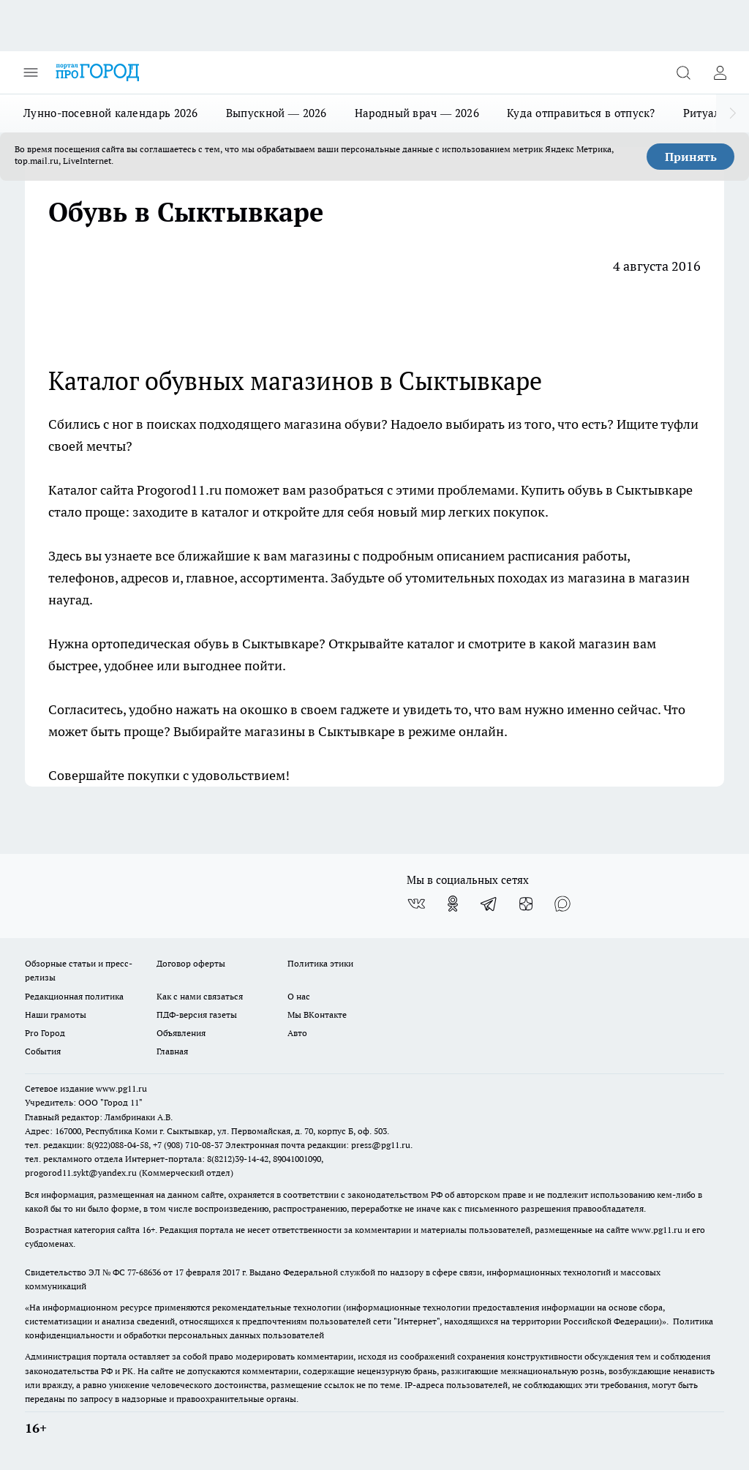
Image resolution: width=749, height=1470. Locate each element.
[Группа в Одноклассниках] (452, 903)
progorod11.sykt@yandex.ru (81, 1172)
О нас (298, 996)
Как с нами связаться (200, 996)
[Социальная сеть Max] (562, 903)
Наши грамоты (55, 1014)
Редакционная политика (74, 996)
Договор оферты (191, 963)
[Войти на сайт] (719, 72)
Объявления (181, 1032)
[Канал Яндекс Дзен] (526, 903)
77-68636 (144, 1272)
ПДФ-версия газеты (197, 1014)
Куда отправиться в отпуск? (581, 113)
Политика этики (320, 963)
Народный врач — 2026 (417, 113)
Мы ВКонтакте (317, 1014)
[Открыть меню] (30, 72)
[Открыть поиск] (683, 72)
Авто (297, 1032)
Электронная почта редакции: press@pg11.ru (317, 1144)
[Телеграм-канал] (489, 903)
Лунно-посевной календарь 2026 (110, 113)
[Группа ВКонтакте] (416, 903)
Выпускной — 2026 (276, 113)
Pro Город (45, 1032)
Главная (172, 1051)
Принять (691, 156)
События (43, 1051)
